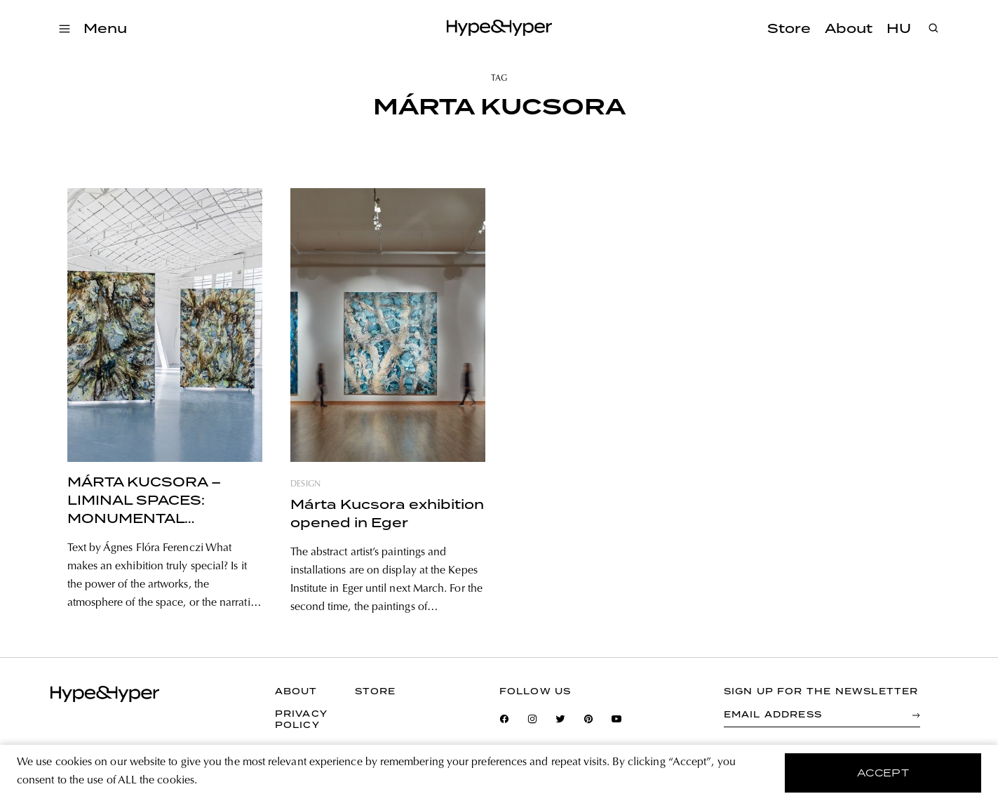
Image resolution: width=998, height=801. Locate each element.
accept (883, 773)
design (305, 484)
